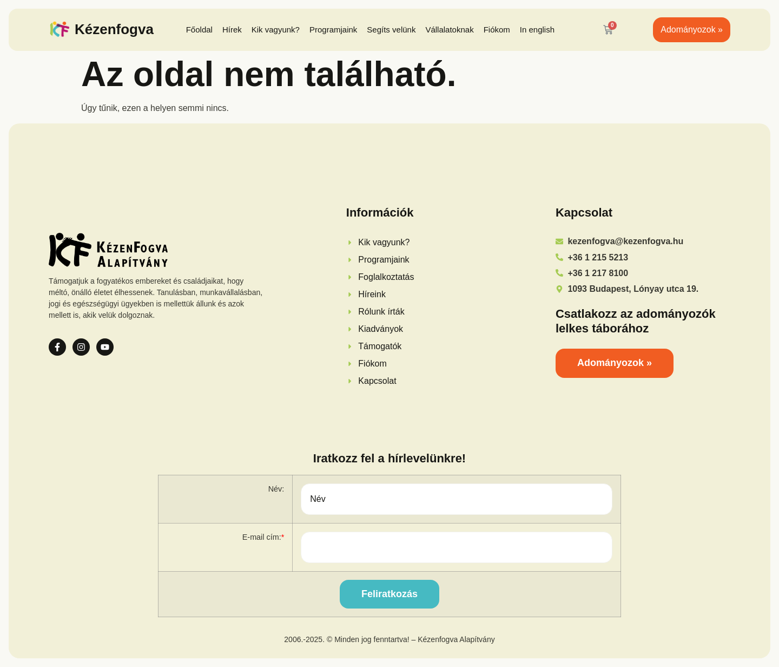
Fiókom (497, 29)
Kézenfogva (114, 29)
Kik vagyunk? (276, 29)
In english (537, 29)
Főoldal (199, 29)
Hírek (232, 29)
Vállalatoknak (449, 29)
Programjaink (333, 29)
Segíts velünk (391, 29)
